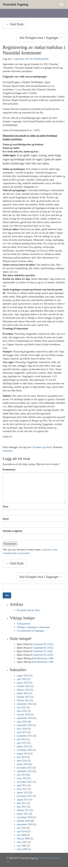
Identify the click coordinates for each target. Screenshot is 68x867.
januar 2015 (23, 746)
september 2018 (25, 725)
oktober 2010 (23, 821)
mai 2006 (21, 845)
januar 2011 (23, 813)
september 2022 (25, 704)
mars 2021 (22, 711)
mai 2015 (21, 739)
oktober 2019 (23, 714)
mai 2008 (21, 835)
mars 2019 (22, 721)
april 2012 (22, 785)
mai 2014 (21, 757)
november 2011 (24, 796)
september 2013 (25, 771)
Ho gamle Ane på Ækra (28, 610)
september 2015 (25, 735)
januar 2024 (23, 693)
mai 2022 (21, 707)
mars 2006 (22, 849)
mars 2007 (22, 842)
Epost (6, 518)
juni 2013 (21, 774)
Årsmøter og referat (42, 447)
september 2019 (25, 718)
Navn (5, 506)
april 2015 (22, 743)
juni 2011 (21, 803)
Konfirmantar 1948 (43, 658)
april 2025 (22, 679)
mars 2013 (22, 778)
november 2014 (24, 750)
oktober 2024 (23, 686)
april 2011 (22, 806)
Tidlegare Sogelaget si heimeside (33, 627)
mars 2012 (22, 789)
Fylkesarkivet (23, 623)
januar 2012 (23, 792)
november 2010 (24, 817)
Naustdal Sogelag (15, 4)
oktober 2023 (23, 697)
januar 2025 (23, 682)
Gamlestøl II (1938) (43, 651)
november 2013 (24, 767)
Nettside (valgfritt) (12, 531)
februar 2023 (23, 700)
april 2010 (22, 831)
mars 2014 (22, 760)
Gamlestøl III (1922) (43, 644)
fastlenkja (7, 450)
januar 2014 (23, 764)
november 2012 (24, 782)
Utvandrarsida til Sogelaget (30, 630)
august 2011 (23, 799)
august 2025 (23, 675)
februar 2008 (23, 838)
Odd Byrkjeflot (41, 59)
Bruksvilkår (45, 858)
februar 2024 (23, 689)
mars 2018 (22, 728)
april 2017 (22, 732)
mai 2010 (21, 828)
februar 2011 (23, 810)
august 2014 (23, 753)
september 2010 (25, 824)
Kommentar (9, 469)
